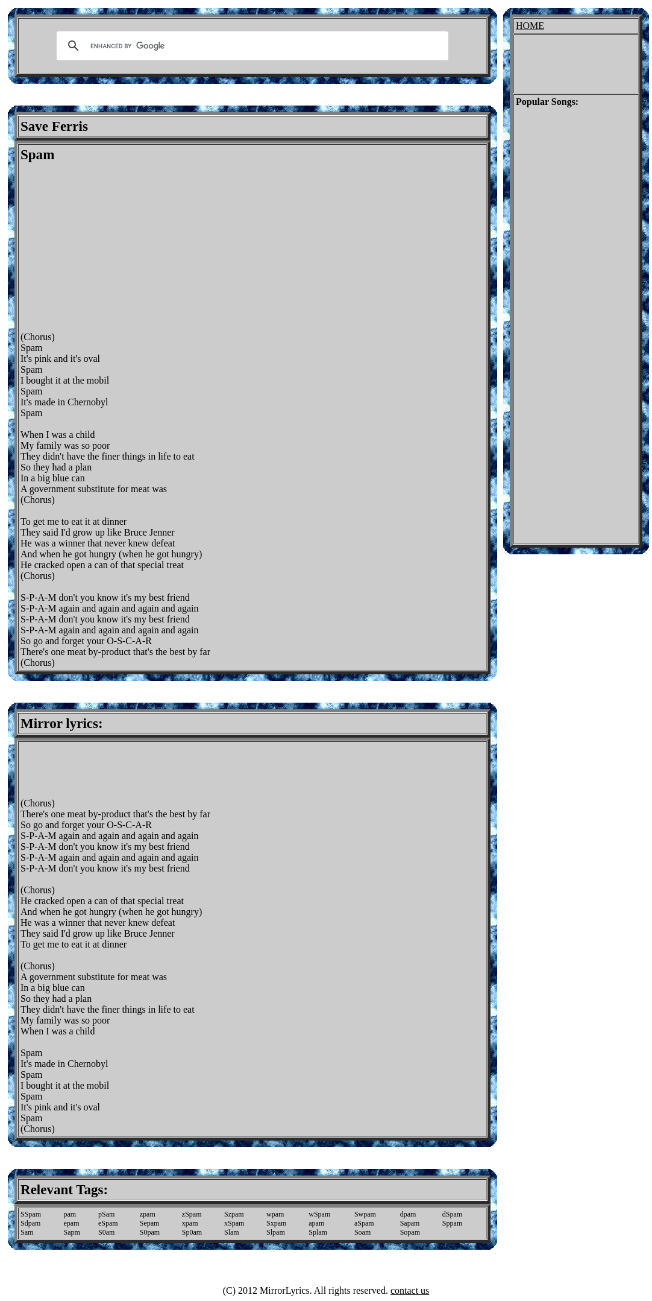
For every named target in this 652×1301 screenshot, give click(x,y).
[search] (250, 46)
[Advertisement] (121, 247)
